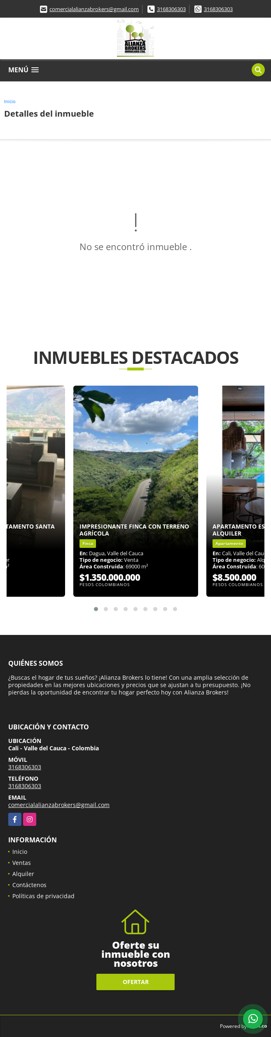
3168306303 (171, 9)
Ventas (21, 863)
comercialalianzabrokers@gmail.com (94, 9)
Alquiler (23, 874)
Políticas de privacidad (43, 896)
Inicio (10, 101)
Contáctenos (29, 885)
